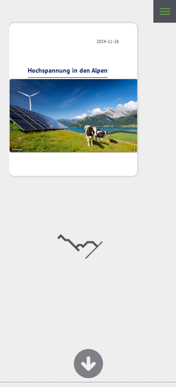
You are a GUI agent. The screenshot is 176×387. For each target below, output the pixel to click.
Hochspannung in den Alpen (68, 70)
